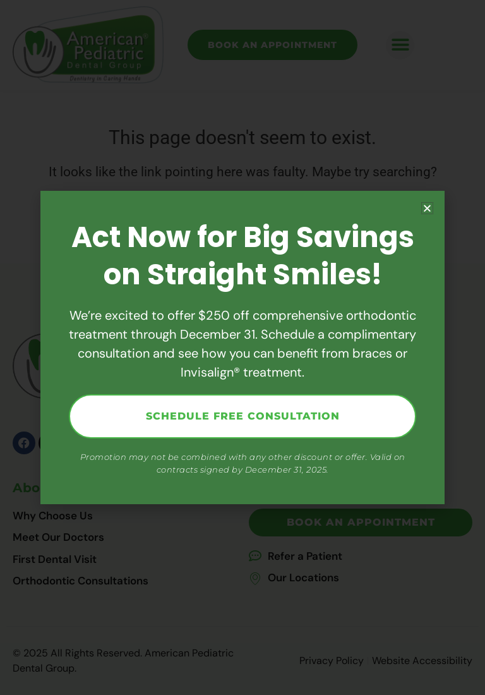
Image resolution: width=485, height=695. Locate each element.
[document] (242, 347)
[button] (427, 208)
